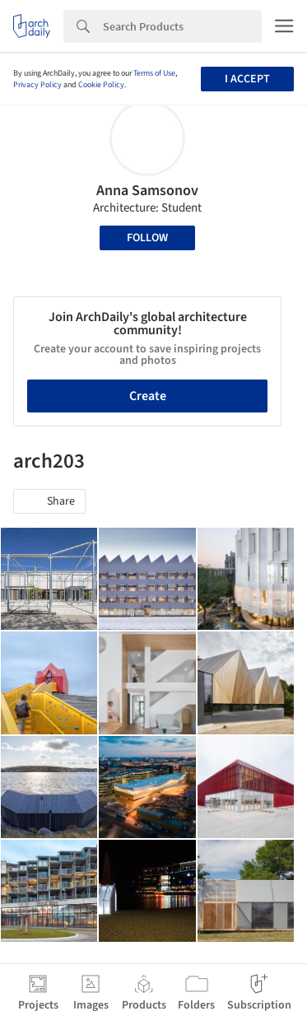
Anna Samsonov (147, 190)
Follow (147, 238)
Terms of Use (154, 73)
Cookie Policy (101, 85)
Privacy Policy (37, 85)
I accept (247, 79)
